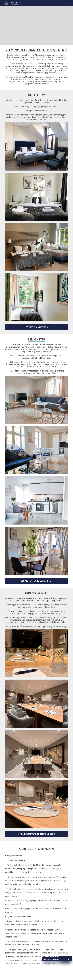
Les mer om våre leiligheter (36, 581)
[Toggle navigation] (66, 3)
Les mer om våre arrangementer (36, 834)
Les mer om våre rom (36, 327)
